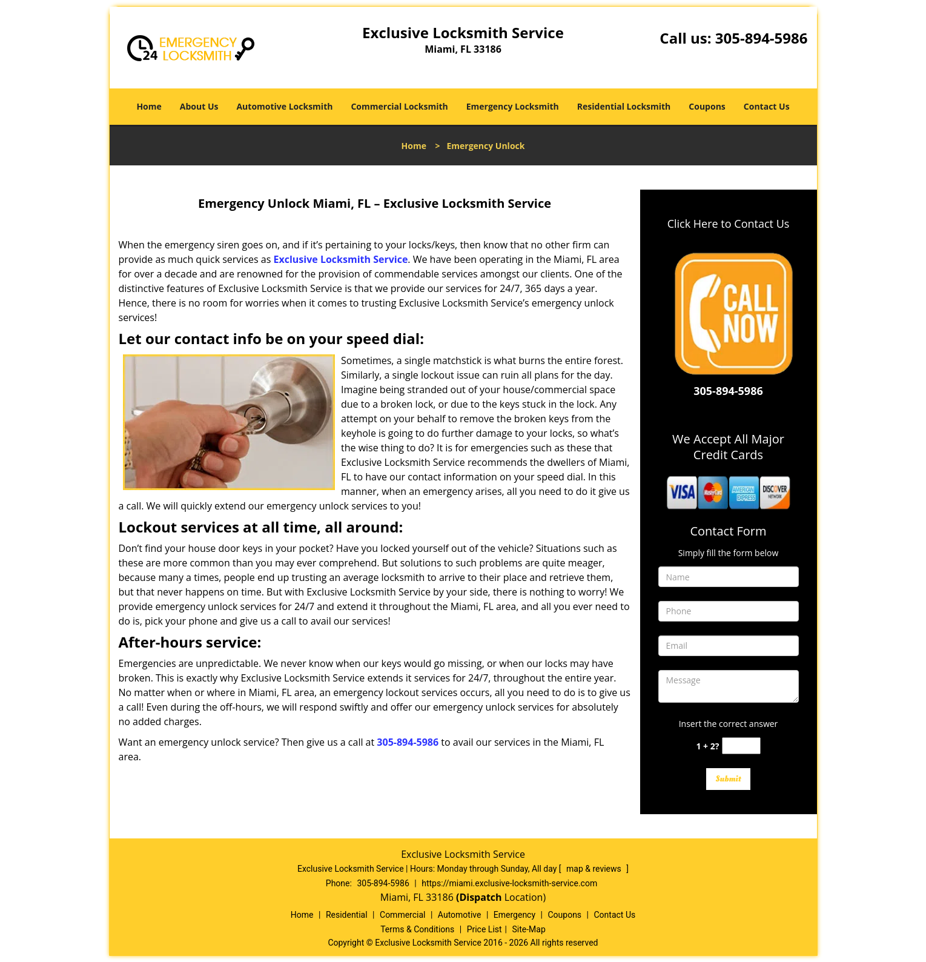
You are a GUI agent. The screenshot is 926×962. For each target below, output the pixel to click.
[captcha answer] (741, 746)
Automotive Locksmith (284, 106)
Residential (347, 915)
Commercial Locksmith (399, 106)
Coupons (707, 106)
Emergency (514, 915)
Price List (484, 929)
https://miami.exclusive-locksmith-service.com (509, 883)
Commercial (402, 915)
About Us (199, 106)
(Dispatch (480, 897)
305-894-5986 (761, 38)
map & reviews (594, 869)
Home (148, 106)
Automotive (459, 915)
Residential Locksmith (624, 106)
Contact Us (767, 106)
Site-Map (529, 929)
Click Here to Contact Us (728, 223)
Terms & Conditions (417, 929)
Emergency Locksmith (512, 106)
